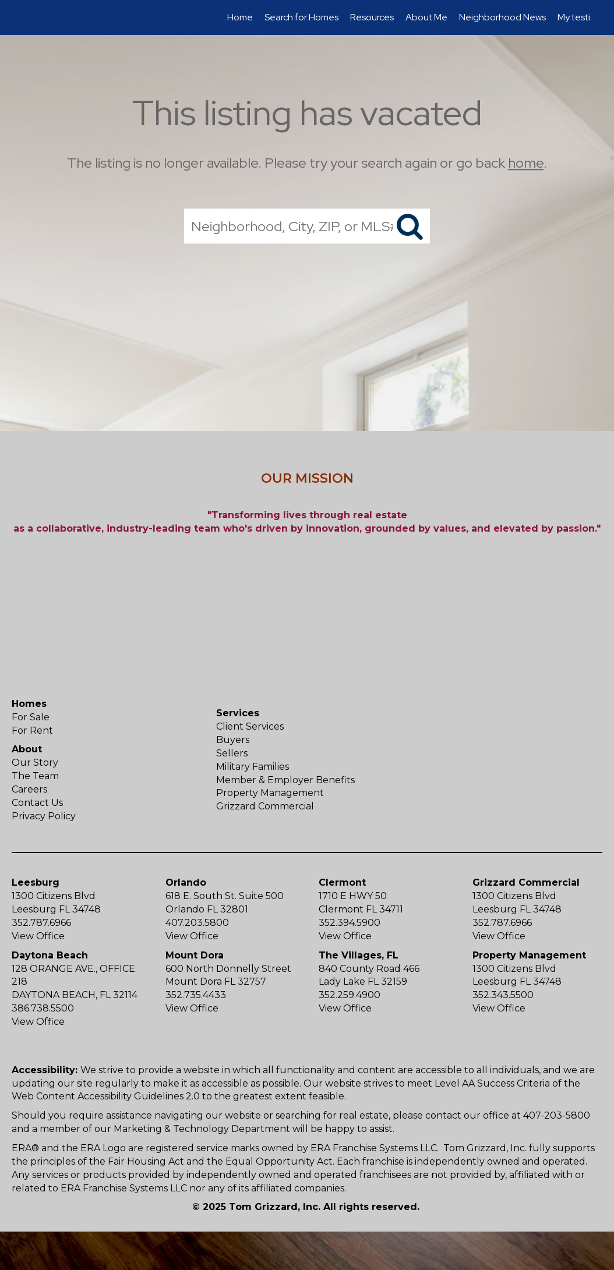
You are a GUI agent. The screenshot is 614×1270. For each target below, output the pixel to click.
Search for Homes (301, 17)
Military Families (252, 766)
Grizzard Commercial (265, 806)
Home (240, 17)
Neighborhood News (502, 17)
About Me (426, 17)
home (526, 163)
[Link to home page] (30, 17)
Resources (372, 17)
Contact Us (37, 802)
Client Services (250, 726)
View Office (38, 936)
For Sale (31, 717)
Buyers (232, 739)
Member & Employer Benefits (285, 780)
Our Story (35, 762)
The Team (35, 775)
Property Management (270, 792)
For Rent (32, 730)
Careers (29, 789)
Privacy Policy (44, 816)
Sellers (232, 753)
